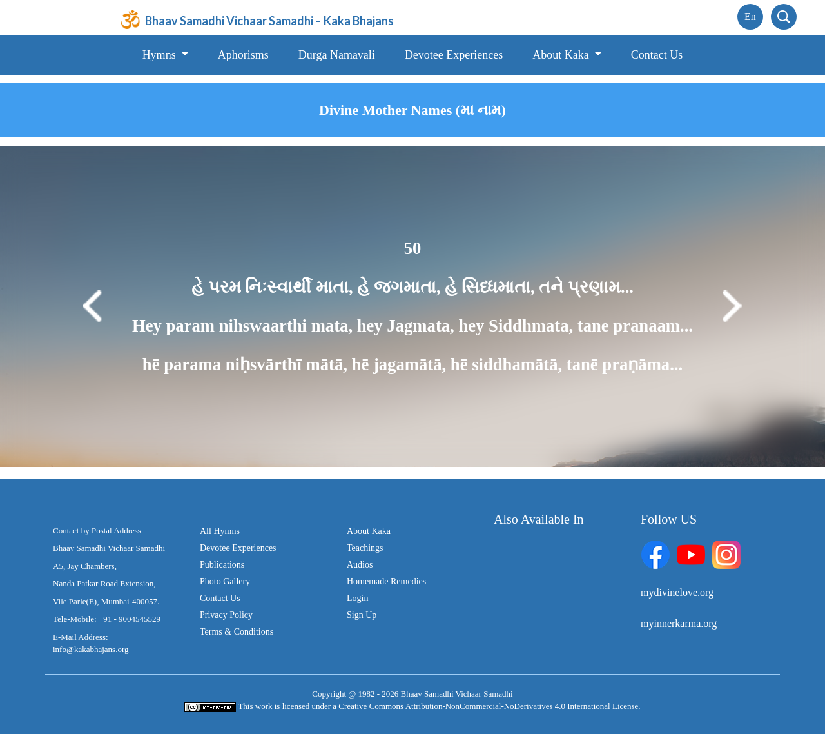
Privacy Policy (226, 615)
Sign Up (361, 615)
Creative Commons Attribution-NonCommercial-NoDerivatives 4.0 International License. (489, 706)
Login (357, 598)
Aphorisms (243, 54)
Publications (222, 565)
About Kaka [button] (562, 54)
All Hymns (220, 531)
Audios (360, 565)
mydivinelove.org (677, 592)
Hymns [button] (160, 54)
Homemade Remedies (386, 581)
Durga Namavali (336, 54)
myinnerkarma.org (679, 623)
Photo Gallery (225, 581)
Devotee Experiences (454, 54)
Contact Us (657, 54)
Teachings (365, 548)
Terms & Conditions (236, 632)
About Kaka (369, 531)
